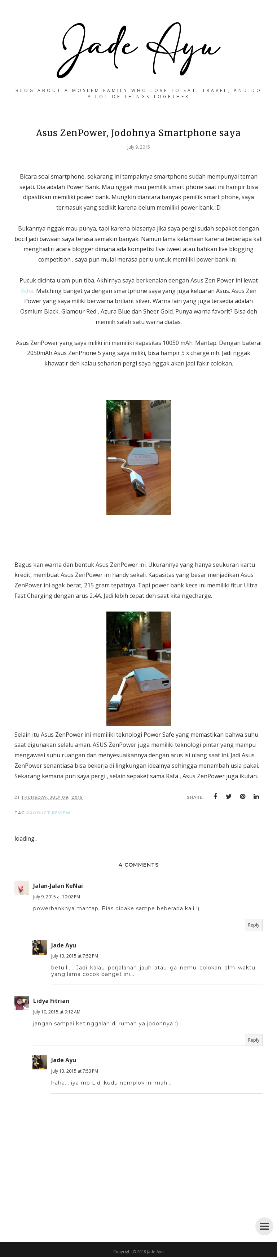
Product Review (48, 812)
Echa (27, 291)
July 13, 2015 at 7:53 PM (74, 1071)
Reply (253, 925)
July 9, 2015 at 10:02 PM (56, 897)
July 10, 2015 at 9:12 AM (56, 1012)
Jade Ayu (63, 945)
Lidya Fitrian (51, 1001)
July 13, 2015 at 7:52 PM (74, 956)
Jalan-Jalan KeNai (58, 886)
